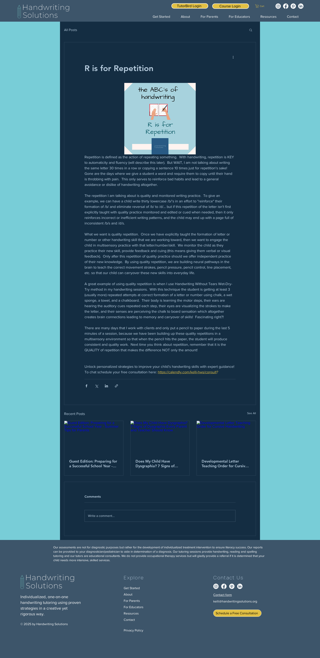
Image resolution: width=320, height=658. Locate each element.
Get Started (132, 588)
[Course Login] (230, 6)
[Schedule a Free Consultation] (237, 613)
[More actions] (233, 57)
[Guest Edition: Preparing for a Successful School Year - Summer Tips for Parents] (93, 437)
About (128, 594)
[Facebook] (285, 6)
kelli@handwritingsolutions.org (235, 601)
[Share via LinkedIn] (106, 386)
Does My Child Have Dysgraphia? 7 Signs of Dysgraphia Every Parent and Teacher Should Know (157, 463)
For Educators (133, 607)
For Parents (132, 600)
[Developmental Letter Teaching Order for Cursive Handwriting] (226, 437)
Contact (129, 619)
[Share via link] (116, 386)
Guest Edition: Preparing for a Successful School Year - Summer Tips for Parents (93, 463)
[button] (262, 6)
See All (251, 413)
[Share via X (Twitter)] (96, 386)
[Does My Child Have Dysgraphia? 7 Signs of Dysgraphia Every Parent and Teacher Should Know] (160, 437)
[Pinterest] (293, 6)
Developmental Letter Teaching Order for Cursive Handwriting (224, 463)
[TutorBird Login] (189, 6)
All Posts (70, 30)
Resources (131, 613)
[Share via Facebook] (86, 386)
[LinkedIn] (300, 6)
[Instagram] (278, 6)
